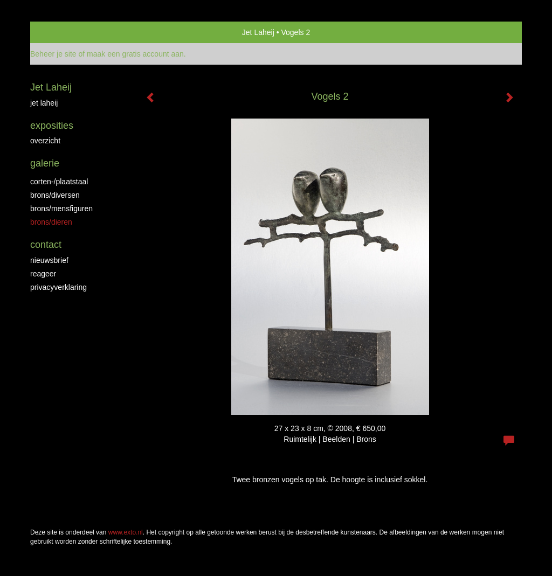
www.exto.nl (125, 532)
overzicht (45, 140)
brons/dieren (51, 222)
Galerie (44, 163)
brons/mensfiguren (61, 208)
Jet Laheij (258, 32)
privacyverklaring (58, 287)
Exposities (51, 125)
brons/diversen (55, 195)
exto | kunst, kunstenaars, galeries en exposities (60, 32)
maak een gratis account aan (135, 54)
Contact (45, 244)
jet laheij (44, 103)
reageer (43, 273)
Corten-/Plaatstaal (59, 181)
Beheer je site (53, 54)
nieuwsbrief (49, 260)
